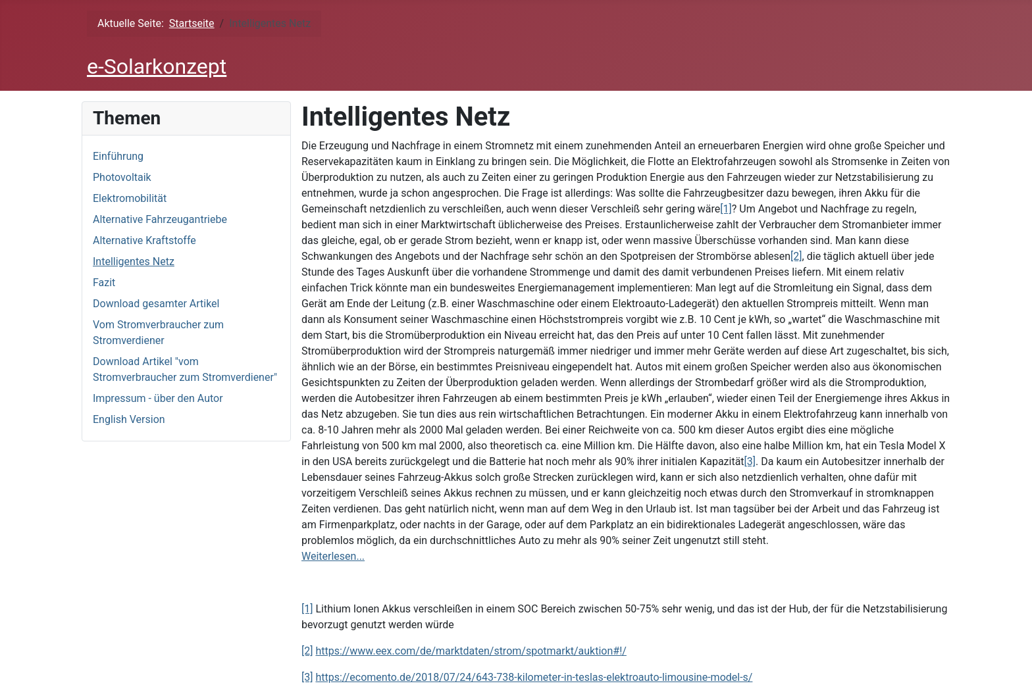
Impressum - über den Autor (158, 398)
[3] (750, 461)
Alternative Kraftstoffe (144, 240)
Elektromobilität (130, 198)
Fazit (104, 282)
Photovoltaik (122, 177)
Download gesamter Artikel (156, 303)
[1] (725, 209)
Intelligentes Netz (133, 261)
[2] (796, 256)
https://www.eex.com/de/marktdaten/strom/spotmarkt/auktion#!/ (470, 651)
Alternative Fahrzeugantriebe (160, 219)
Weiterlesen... (333, 556)
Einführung (118, 156)
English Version (129, 419)
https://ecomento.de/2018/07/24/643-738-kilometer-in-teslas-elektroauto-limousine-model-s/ (533, 677)
